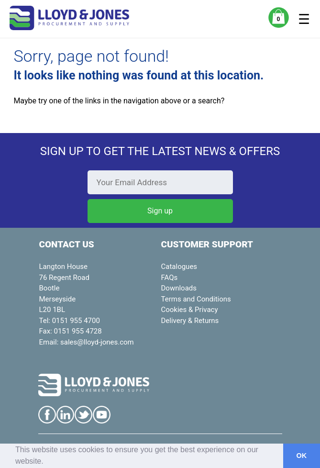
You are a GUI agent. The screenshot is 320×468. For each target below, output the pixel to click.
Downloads (179, 288)
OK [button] (302, 455)
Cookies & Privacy (189, 309)
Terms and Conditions (196, 299)
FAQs (169, 277)
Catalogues (179, 266)
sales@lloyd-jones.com (97, 342)
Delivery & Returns (190, 320)
